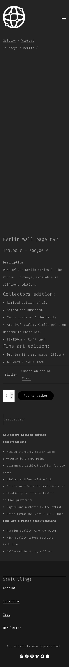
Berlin (28, 48)
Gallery (9, 41)
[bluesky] (37, 656)
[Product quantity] (9, 396)
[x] (47, 656)
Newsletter (12, 628)
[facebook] (27, 656)
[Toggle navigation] (64, 18)
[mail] (22, 656)
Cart (6, 615)
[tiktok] (42, 656)
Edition (11, 375)
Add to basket (36, 396)
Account (9, 588)
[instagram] (32, 656)
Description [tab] (14, 419)
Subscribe (11, 601)
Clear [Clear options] (26, 378)
